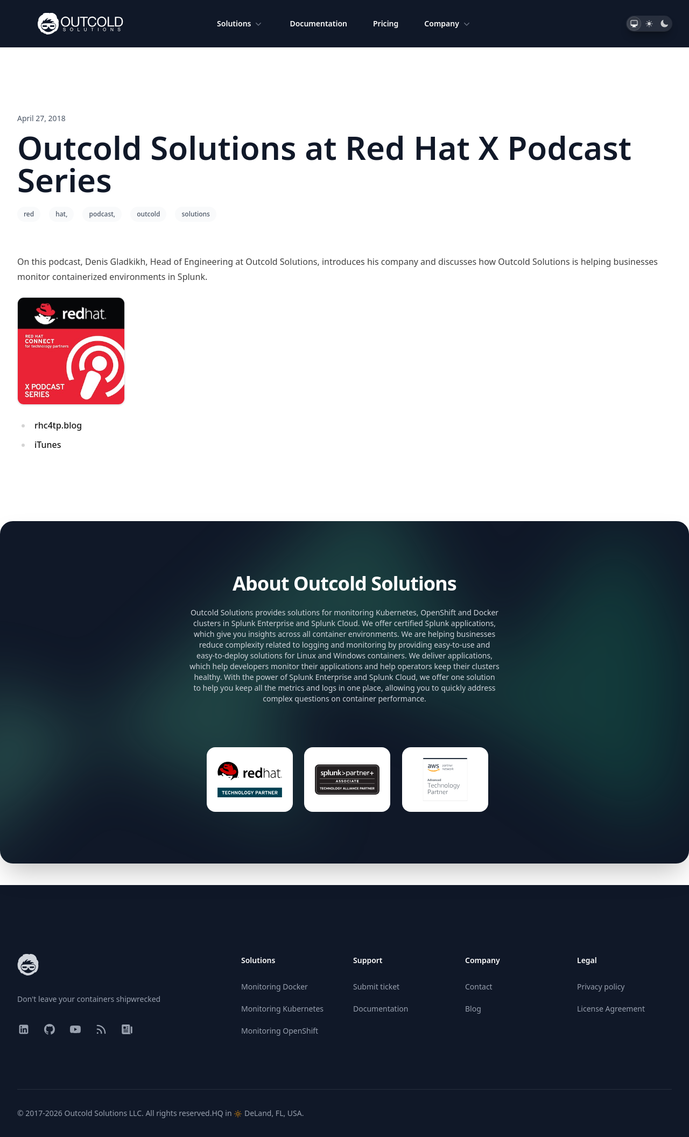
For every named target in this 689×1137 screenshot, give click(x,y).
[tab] (634, 23)
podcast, (102, 214)
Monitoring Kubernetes (282, 1008)
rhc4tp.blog (58, 425)
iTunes (47, 445)
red (29, 214)
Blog (473, 1008)
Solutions (240, 23)
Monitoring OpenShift (279, 1031)
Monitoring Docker (274, 986)
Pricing (385, 23)
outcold (148, 214)
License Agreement (611, 1008)
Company (448, 23)
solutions (195, 214)
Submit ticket (376, 986)
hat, (61, 214)
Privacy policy (601, 986)
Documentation (318, 23)
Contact (479, 986)
